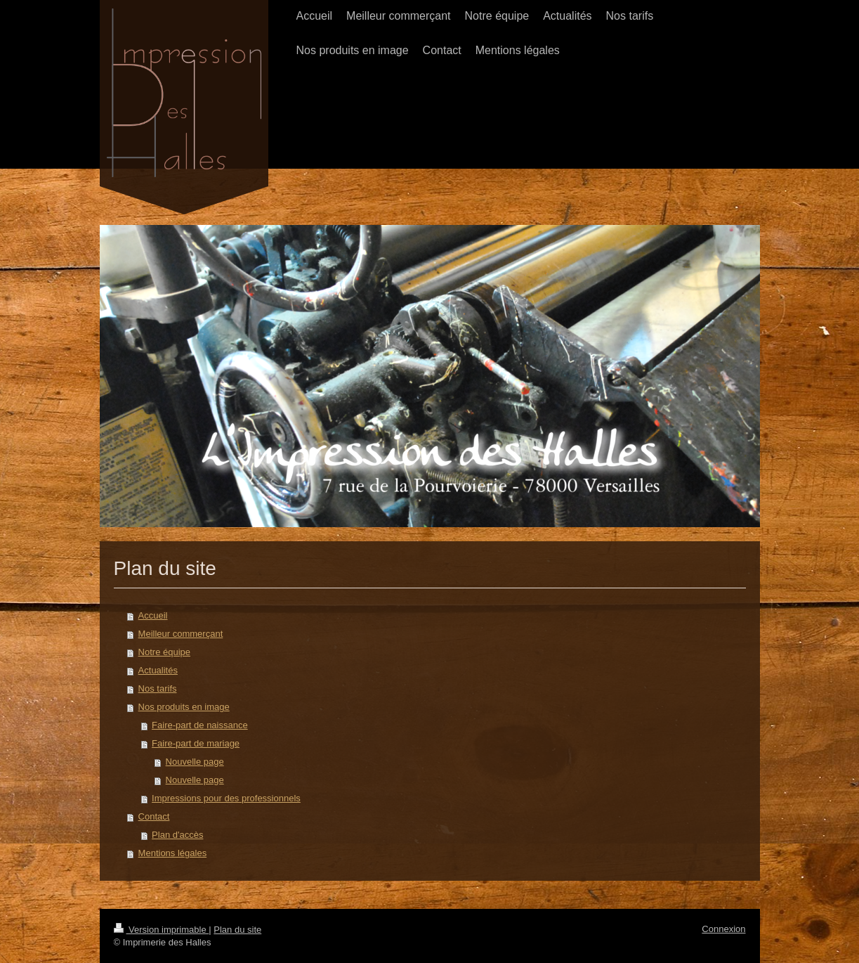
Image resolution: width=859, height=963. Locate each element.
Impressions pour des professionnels (226, 798)
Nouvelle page (195, 761)
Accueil (153, 615)
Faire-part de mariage (196, 743)
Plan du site (237, 929)
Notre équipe (164, 652)
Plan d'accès (177, 834)
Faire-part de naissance (200, 725)
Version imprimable (161, 929)
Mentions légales (172, 853)
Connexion (723, 929)
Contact (154, 816)
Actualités (158, 670)
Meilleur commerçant (180, 633)
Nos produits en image (184, 707)
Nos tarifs (157, 688)
